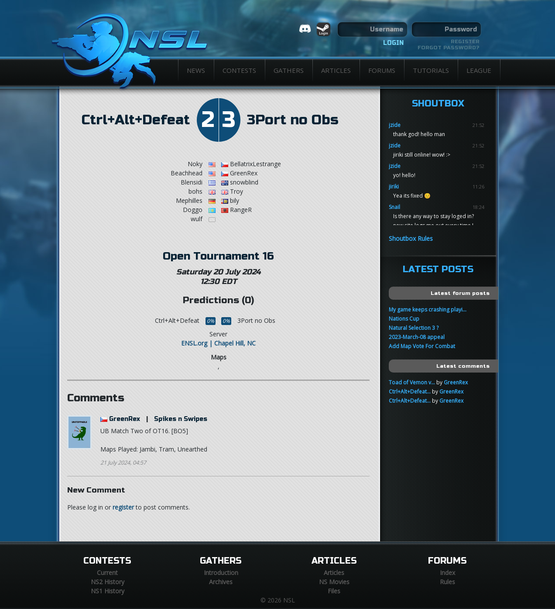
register (123, 507)
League (478, 70)
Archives (221, 582)
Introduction (221, 572)
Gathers (289, 70)
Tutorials (431, 70)
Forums (381, 70)
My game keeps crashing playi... (427, 309)
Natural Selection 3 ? (414, 328)
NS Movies (334, 582)
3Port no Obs (293, 120)
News (196, 70)
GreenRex (124, 419)
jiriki (394, 186)
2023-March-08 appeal (417, 337)
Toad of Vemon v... (412, 382)
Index (447, 572)
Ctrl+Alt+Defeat (136, 120)
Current (107, 572)
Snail (394, 207)
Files (334, 591)
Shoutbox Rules (411, 238)
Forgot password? (449, 47)
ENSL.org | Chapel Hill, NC (218, 343)
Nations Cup (404, 318)
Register (465, 41)
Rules (447, 582)
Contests (239, 70)
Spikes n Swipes (180, 419)
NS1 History (107, 591)
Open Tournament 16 (218, 256)
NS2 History (107, 582)
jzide (395, 125)
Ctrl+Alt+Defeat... (410, 391)
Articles (336, 70)
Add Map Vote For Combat (422, 346)
